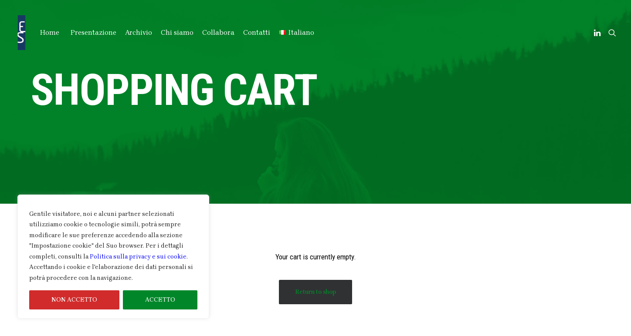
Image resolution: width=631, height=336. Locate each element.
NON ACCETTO (74, 299)
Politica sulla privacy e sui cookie (138, 256)
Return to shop (315, 292)
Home (49, 32)
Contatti (256, 32)
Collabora (218, 32)
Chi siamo (177, 32)
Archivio (138, 32)
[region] (113, 257)
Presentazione (93, 32)
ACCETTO (160, 299)
